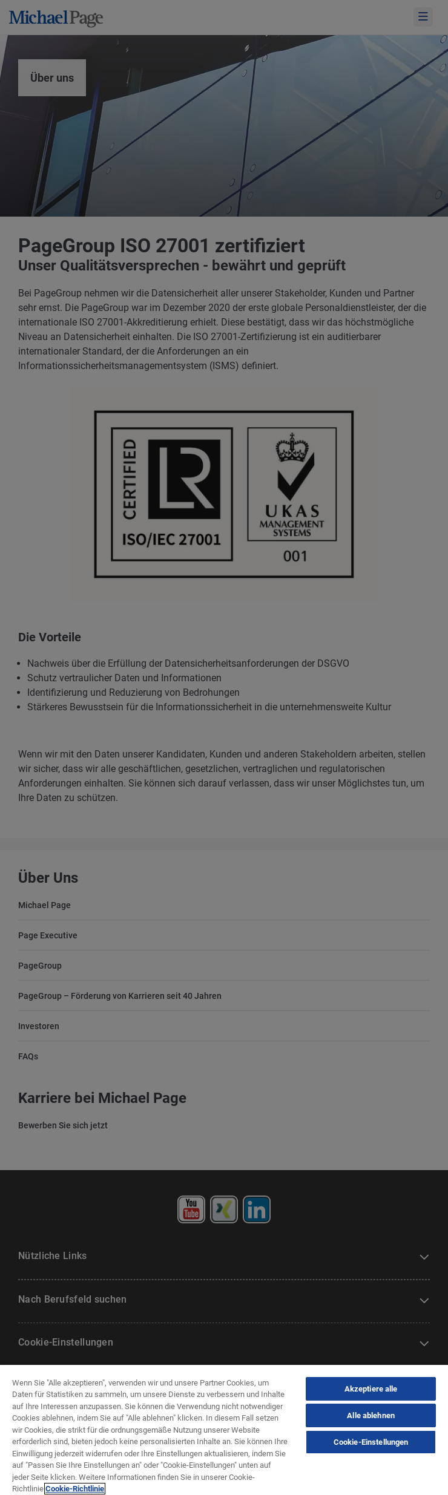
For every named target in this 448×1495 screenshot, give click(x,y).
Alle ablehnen (371, 1415)
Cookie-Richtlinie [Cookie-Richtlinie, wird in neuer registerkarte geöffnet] (74, 1488)
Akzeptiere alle (371, 1388)
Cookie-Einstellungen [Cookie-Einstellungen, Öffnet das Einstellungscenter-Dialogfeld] (371, 1442)
